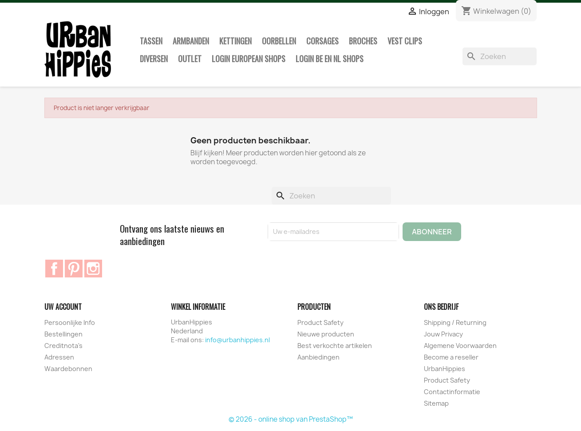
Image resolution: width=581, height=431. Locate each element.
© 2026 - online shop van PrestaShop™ (291, 419)
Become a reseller (451, 357)
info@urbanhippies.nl (237, 340)
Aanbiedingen (318, 357)
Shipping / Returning (455, 322)
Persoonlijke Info (69, 322)
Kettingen (235, 41)
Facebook (54, 268)
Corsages (322, 41)
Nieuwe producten (325, 334)
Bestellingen (63, 334)
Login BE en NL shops (330, 58)
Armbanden (191, 41)
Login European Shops (248, 58)
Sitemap (436, 403)
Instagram (93, 268)
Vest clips (404, 41)
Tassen (151, 41)
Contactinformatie (452, 392)
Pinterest (74, 268)
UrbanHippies (444, 368)
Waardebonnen (68, 368)
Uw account (63, 306)
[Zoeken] (499, 56)
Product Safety (320, 322)
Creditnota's (63, 345)
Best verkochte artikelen (334, 345)
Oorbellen (279, 41)
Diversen (154, 58)
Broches (363, 41)
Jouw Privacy (443, 334)
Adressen (59, 357)
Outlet (190, 58)
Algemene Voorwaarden (460, 345)
